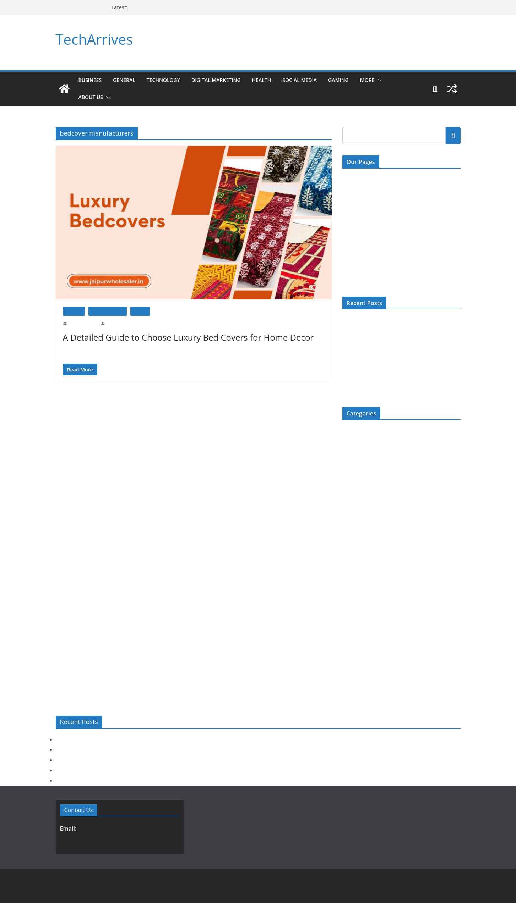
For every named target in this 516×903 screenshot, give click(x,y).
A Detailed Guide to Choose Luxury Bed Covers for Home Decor (184, 337)
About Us (91, 97)
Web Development (360, 677)
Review (350, 607)
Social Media (313, 80)
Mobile (349, 560)
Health (272, 80)
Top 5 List (352, 642)
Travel (348, 653)
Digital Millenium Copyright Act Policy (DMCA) (391, 222)
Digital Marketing (224, 80)
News (348, 595)
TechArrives (93, 39)
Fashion (350, 478)
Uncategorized (356, 665)
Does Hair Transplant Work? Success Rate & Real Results (400, 359)
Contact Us (353, 178)
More (384, 80)
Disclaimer (353, 236)
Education (352, 466)
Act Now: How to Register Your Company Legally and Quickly (128, 740)
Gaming (354, 80)
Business (90, 80)
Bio (345, 431)
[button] (396, 80)
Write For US (355, 207)
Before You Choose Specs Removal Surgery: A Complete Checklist (132, 750)
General (126, 80)
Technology (168, 80)
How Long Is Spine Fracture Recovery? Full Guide (179, 7)
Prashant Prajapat (121, 323)
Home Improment (107, 311)
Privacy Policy (356, 251)
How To (140, 311)
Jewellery (352, 548)
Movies (349, 583)
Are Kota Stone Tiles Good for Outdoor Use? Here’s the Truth (126, 770)
